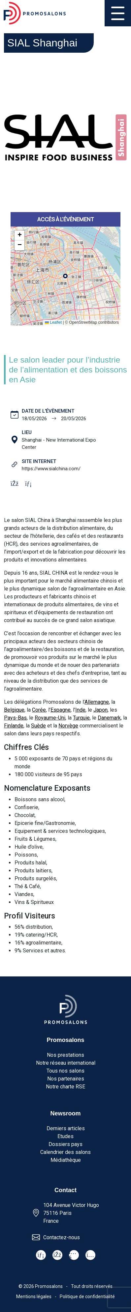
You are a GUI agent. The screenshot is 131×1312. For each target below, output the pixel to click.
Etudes (65, 1136)
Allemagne (96, 702)
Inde (80, 710)
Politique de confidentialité (87, 1296)
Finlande (13, 726)
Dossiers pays (65, 1144)
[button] (19, 235)
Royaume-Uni (50, 718)
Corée (39, 710)
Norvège (68, 726)
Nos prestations (65, 1055)
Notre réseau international (65, 1063)
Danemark (109, 718)
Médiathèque (65, 1160)
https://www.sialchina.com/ (51, 469)
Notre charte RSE (65, 1086)
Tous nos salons (65, 1071)
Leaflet (53, 322)
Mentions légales (33, 1296)
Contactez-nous (61, 1237)
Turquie (81, 718)
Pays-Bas (15, 718)
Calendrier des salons (65, 1152)
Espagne (60, 710)
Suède (38, 726)
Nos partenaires (65, 1079)
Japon (100, 710)
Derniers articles (66, 1128)
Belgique (14, 710)
